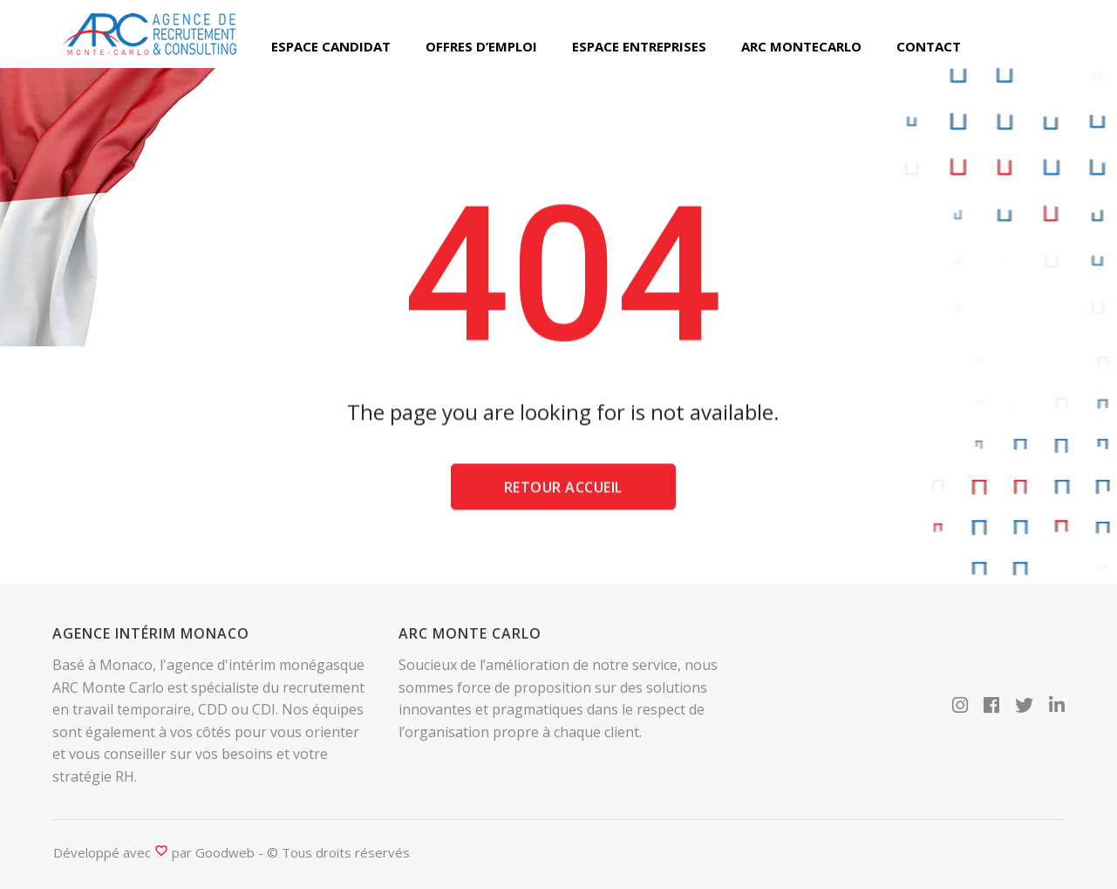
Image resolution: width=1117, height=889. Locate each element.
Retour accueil (563, 491)
